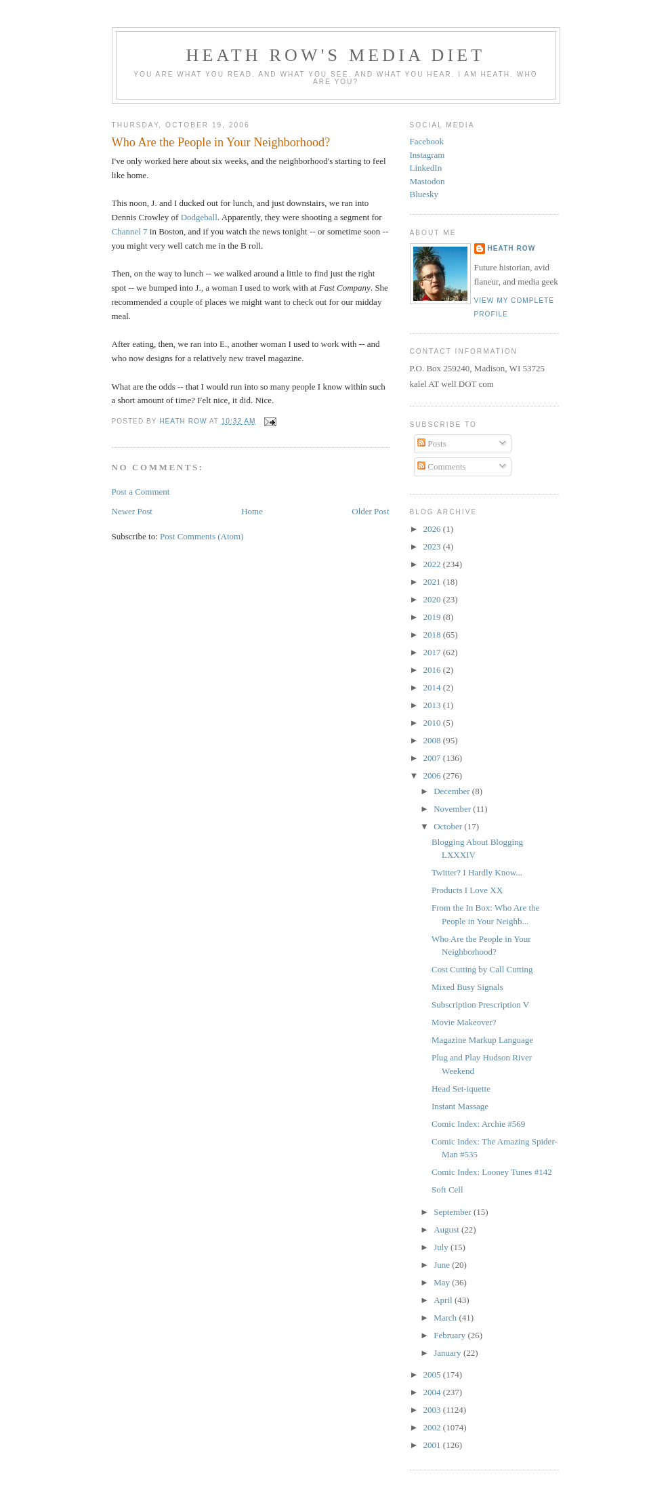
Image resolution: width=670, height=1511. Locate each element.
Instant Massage (460, 1106)
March (446, 1317)
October (449, 826)
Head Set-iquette (461, 1088)
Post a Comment (141, 492)
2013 (433, 705)
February (450, 1335)
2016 (433, 670)
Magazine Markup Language (482, 1040)
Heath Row (512, 248)
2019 (433, 617)
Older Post (370, 511)
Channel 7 (130, 231)
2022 (433, 564)
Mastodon (427, 181)
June (443, 1265)
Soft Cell (447, 1189)
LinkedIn (426, 168)
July (442, 1247)
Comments (441, 466)
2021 (433, 582)
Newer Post (132, 511)
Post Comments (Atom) (202, 536)
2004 (433, 1392)
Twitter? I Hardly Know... (477, 872)
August (447, 1229)
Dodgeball (199, 217)
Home (252, 511)
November (453, 809)
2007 (433, 758)
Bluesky (424, 194)
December (453, 791)
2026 (433, 529)
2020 (433, 599)
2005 (433, 1374)
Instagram (427, 155)
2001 (433, 1445)
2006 (433, 775)
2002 (433, 1427)
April (444, 1300)
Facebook (427, 141)
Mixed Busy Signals (467, 987)
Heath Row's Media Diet (336, 55)
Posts (431, 443)
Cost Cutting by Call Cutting (482, 969)
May (443, 1282)
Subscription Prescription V (480, 1004)
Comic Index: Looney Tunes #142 (492, 1172)
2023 (433, 546)
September (454, 1212)
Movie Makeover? (464, 1022)
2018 (433, 634)
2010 (433, 723)
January (448, 1353)
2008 (433, 740)
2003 (433, 1410)
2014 (433, 687)
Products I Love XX (467, 890)
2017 (433, 652)
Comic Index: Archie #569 (478, 1124)
